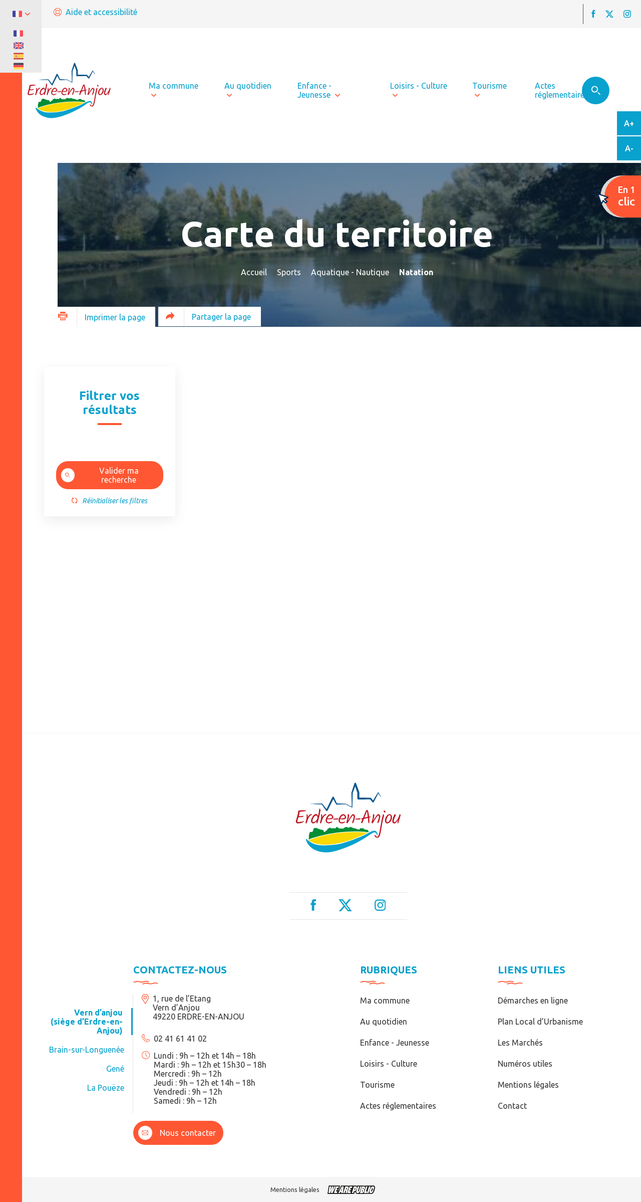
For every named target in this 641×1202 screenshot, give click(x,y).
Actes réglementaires (398, 1105)
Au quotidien (383, 1021)
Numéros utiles (525, 1063)
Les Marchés (520, 1042)
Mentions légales (528, 1084)
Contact (512, 1105)
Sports (289, 272)
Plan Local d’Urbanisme (540, 1021)
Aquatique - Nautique (350, 272)
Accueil (254, 272)
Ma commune (385, 1000)
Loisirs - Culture (388, 1063)
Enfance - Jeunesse (394, 1042)
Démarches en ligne (533, 1000)
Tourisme (377, 1084)
